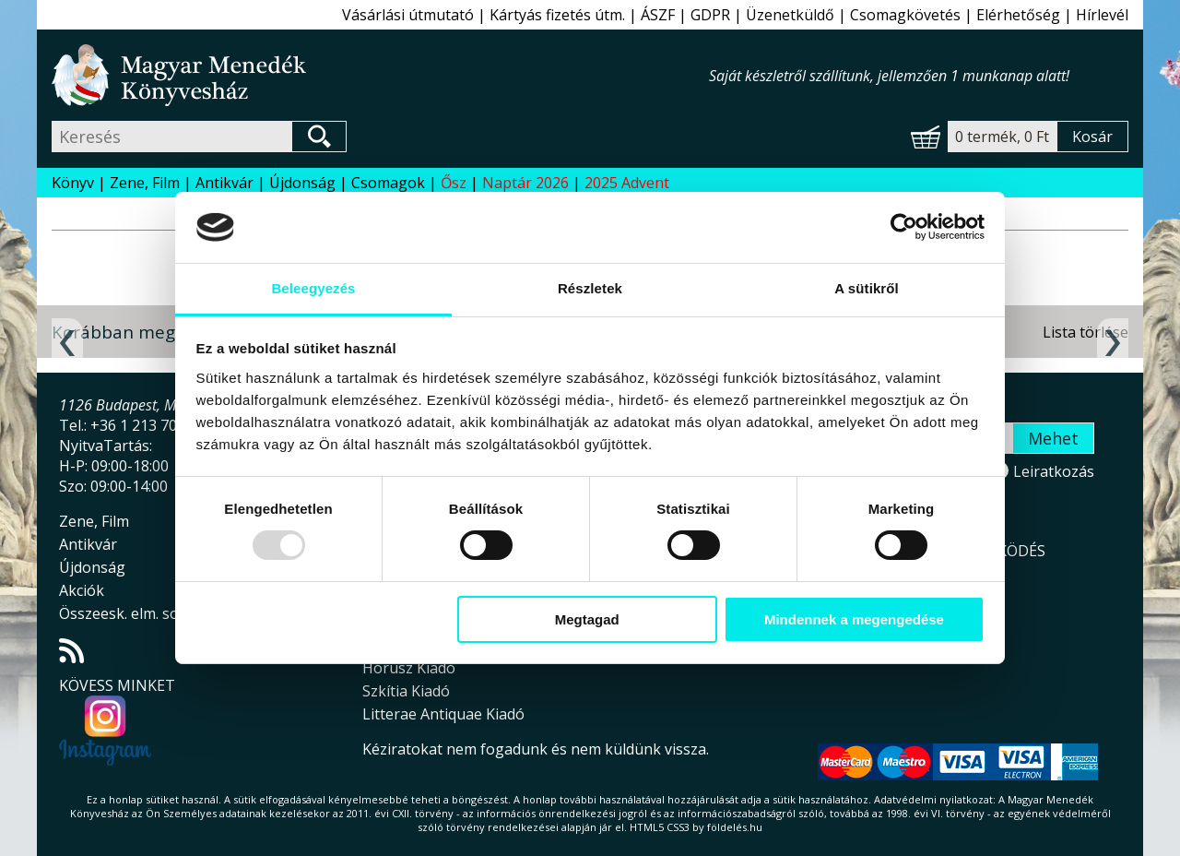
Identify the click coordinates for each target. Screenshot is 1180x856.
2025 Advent (626, 182)
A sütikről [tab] (866, 288)
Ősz (453, 182)
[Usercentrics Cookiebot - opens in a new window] (904, 227)
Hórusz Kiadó (408, 668)
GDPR (710, 15)
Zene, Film (145, 182)
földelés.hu (734, 827)
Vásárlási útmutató (408, 15)
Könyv (73, 182)
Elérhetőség (1018, 15)
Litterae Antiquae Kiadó (443, 714)
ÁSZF (658, 15)
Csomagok (388, 182)
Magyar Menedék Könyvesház (380, 75)
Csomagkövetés (905, 15)
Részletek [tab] (590, 288)
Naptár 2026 (525, 182)
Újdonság (302, 182)
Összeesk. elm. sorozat (137, 613)
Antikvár (224, 182)
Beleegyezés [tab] (313, 288)
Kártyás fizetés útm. (557, 15)
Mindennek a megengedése (854, 619)
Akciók (81, 590)
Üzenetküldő (790, 15)
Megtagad (587, 619)
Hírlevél (1102, 15)
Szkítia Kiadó (406, 691)
